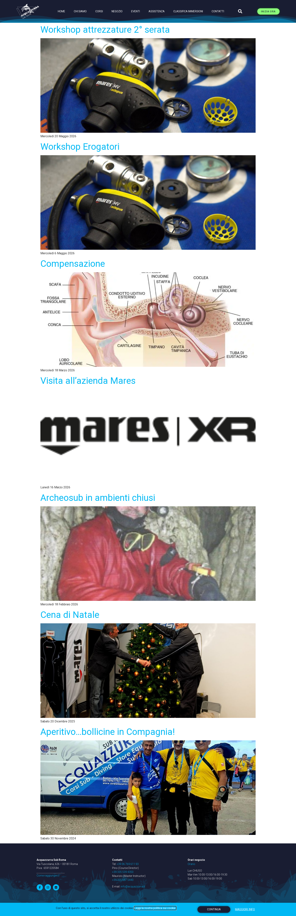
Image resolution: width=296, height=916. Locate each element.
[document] (148, 458)
